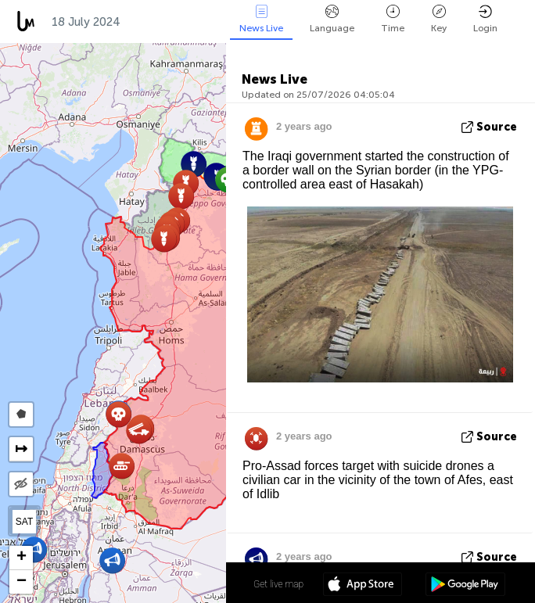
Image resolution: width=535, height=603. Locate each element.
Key (439, 19)
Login (485, 19)
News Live (261, 19)
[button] (139, 430)
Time (392, 19)
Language (332, 19)
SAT (24, 521)
